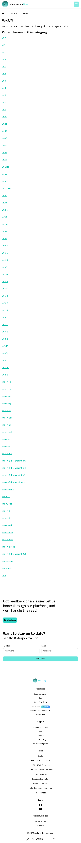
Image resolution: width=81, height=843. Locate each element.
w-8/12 (5, 353)
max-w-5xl (7, 439)
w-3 (4, 59)
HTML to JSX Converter (40, 760)
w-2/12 (5, 310)
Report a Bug (40, 739)
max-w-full (7, 453)
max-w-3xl (7, 425)
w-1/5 (4, 238)
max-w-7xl (7, 525)
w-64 (4, 159)
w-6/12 (5, 339)
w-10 (4, 95)
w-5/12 (5, 332)
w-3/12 (5, 317)
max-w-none (8, 489)
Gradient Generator (40, 779)
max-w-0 (6, 518)
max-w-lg (6, 403)
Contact (40, 735)
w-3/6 (5, 281)
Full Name (7, 646)
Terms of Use (40, 821)
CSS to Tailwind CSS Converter (40, 770)
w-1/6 (4, 267)
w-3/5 (5, 253)
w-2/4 (4, 224)
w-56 (4, 152)
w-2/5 (5, 246)
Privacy (40, 826)
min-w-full (7, 504)
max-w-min (7, 539)
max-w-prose (8, 547)
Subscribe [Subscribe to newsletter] (40, 659)
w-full (4, 181)
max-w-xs (6, 382)
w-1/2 (4, 195)
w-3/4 (25, 13)
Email (44, 646)
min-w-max (7, 561)
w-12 (4, 102)
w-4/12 (5, 324)
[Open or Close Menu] (76, 4)
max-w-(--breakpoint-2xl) (14, 554)
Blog (40, 698)
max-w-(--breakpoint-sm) (14, 461)
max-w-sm (7, 389)
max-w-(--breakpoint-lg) (13, 475)
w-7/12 (5, 346)
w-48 (4, 145)
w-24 (4, 124)
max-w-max (7, 532)
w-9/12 (5, 360)
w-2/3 (5, 210)
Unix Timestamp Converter (40, 788)
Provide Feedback (40, 727)
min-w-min (7, 568)
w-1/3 (4, 203)
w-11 (4, 575)
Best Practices (40, 702)
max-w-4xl (7, 432)
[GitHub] (40, 805)
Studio (40, 756)
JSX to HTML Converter (40, 765)
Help (40, 731)
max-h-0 (6, 511)
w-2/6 (5, 274)
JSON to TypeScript (40, 784)
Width (14, 13)
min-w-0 (6, 496)
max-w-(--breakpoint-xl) (13, 482)
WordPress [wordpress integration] (40, 714)
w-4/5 (5, 260)
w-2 (4, 52)
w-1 (3, 45)
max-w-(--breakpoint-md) (14, 468)
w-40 (4, 138)
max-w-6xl (7, 446)
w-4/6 (5, 289)
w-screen (6, 188)
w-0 (4, 38)
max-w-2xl (7, 418)
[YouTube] (40, 809)
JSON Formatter (40, 793)
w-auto (5, 167)
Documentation (40, 694)
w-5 (4, 73)
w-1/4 (4, 217)
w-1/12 (5, 303)
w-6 (4, 81)
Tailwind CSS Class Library (40, 710)
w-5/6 (5, 296)
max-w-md (7, 396)
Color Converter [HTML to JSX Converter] (40, 774)
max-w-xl (6, 410)
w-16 (4, 109)
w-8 (4, 88)
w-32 (4, 131)
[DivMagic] (17, 4)
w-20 (4, 116)
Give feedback (10, 620)
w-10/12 (5, 367)
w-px (4, 174)
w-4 (4, 66)
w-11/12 (5, 375)
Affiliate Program (40, 744)
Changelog (35, 706)
